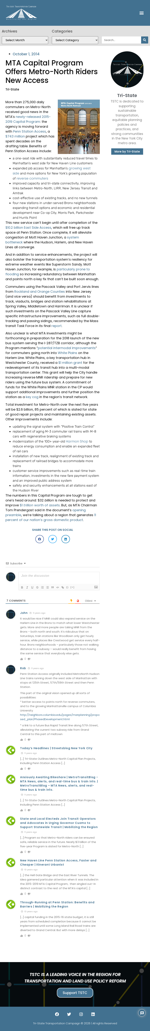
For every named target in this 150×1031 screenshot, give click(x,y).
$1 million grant (70, 362)
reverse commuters (32, 178)
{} (67, 587)
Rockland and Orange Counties (39, 291)
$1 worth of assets (40, 505)
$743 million (15, 136)
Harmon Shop (77, 441)
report (56, 326)
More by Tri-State (127, 151)
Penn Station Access (29, 131)
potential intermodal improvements (67, 348)
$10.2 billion (14, 227)
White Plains (67, 353)
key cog (32, 397)
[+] (72, 587)
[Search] (144, 40)
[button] (141, 12)
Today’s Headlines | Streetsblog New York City (56, 748)
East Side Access (37, 227)
